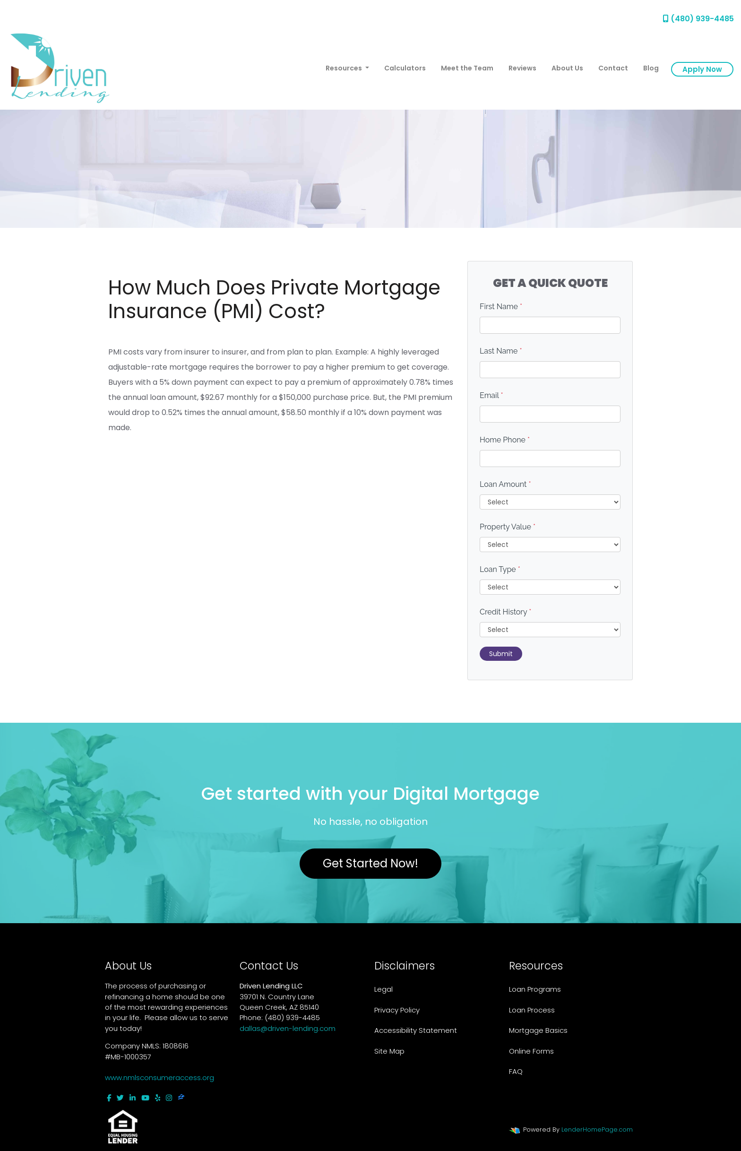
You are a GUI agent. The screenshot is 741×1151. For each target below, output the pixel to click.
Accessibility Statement (415, 1030)
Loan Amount (505, 484)
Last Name (501, 350)
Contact (613, 68)
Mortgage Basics (538, 1030)
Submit (501, 653)
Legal (383, 989)
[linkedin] (132, 1098)
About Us (567, 68)
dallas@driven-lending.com (288, 1028)
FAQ (516, 1071)
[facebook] (109, 1098)
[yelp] (157, 1098)
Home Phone (505, 439)
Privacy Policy (397, 1010)
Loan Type (500, 569)
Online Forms (531, 1051)
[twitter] (120, 1098)
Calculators (405, 68)
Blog (651, 68)
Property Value (507, 526)
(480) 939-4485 (698, 18)
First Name (501, 306)
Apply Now (702, 69)
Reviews (522, 68)
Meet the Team (467, 68)
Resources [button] (344, 68)
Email (491, 395)
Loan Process (532, 1010)
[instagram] (169, 1098)
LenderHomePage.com (597, 1129)
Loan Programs (535, 989)
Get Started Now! (370, 863)
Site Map (389, 1051)
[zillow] (181, 1098)
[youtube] (145, 1098)
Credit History (505, 611)
